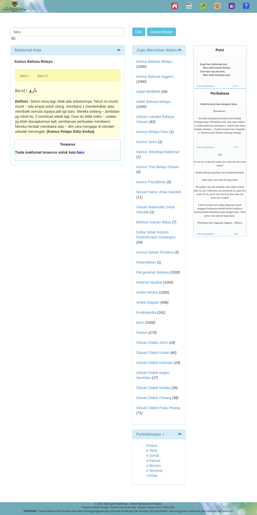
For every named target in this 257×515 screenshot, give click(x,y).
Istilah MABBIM (148, 92)
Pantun (141, 333)
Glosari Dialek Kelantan (154, 363)
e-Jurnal (152, 456)
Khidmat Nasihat (149, 282)
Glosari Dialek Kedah (152, 353)
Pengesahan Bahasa (152, 272)
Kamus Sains (146, 142)
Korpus (151, 445)
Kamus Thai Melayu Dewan (157, 167)
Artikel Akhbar (147, 292)
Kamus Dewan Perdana (154, 252)
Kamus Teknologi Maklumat (157, 152)
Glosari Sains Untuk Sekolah (158, 192)
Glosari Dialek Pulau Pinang (158, 408)
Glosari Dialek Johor (152, 343)
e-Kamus (153, 461)
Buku (140, 322)
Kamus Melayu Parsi (152, 132)
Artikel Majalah (147, 302)
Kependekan (146, 262)
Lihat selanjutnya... (206, 86)
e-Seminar (154, 471)
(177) (235, 86)
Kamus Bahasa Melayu (154, 61)
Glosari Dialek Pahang (153, 398)
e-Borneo (153, 466)
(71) (236, 147)
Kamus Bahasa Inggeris (155, 77)
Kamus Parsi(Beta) (151, 182)
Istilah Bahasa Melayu (153, 102)
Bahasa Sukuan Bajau (153, 222)
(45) (236, 233)
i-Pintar (151, 476)
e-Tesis (151, 450)
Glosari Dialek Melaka (153, 388)
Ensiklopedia (146, 312)
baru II (43, 76)
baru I (24, 76)
